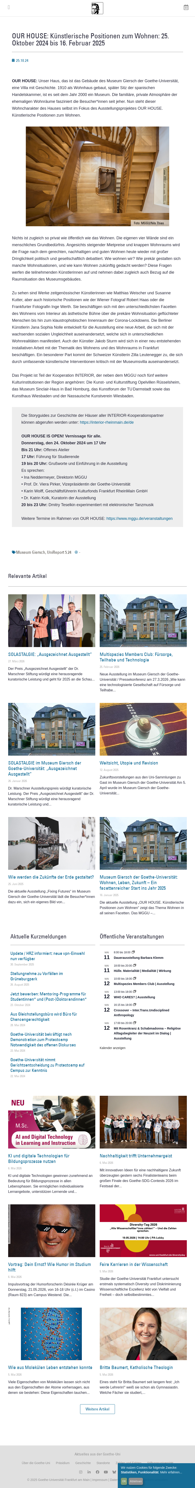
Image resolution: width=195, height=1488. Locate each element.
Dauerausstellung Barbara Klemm (138, 957)
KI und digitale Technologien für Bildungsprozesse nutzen (38, 1158)
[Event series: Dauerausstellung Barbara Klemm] (133, 952)
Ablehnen (136, 1481)
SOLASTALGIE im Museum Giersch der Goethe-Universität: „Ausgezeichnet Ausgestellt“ (44, 768)
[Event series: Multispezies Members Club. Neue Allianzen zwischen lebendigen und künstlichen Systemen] (134, 978)
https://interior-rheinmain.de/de (107, 422)
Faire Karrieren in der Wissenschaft (134, 1264)
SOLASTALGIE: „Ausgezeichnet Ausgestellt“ (50, 654)
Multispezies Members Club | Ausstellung (144, 984)
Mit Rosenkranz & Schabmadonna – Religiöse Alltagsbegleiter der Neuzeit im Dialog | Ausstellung (147, 1033)
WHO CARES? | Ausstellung (134, 997)
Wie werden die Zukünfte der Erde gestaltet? (51, 877)
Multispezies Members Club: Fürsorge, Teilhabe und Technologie (136, 657)
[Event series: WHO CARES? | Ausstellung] (134, 991)
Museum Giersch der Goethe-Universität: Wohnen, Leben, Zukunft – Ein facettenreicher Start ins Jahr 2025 (139, 882)
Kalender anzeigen (113, 1048)
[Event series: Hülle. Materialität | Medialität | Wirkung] (134, 965)
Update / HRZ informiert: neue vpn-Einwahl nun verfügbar (47, 955)
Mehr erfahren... (171, 1472)
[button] (97, 1409)
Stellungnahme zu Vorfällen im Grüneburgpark (36, 976)
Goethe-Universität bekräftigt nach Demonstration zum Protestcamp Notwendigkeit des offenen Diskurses (43, 1039)
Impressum (99, 1480)
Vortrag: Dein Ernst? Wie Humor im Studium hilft (49, 1267)
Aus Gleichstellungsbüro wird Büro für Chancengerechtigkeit (43, 1016)
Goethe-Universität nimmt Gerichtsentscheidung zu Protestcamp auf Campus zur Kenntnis (47, 1065)
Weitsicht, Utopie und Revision (129, 763)
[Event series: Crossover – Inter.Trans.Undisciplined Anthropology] (134, 1004)
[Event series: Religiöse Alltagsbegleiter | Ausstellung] (134, 1023)
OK (124, 1481)
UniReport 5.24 (59, 552)
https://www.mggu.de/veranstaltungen (139, 518)
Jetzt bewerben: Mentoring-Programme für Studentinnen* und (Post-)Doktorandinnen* (48, 996)
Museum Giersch (30, 552)
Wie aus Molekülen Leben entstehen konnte (50, 1367)
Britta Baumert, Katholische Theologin (136, 1367)
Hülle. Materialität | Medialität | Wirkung (142, 971)
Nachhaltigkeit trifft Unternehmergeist (136, 1156)
